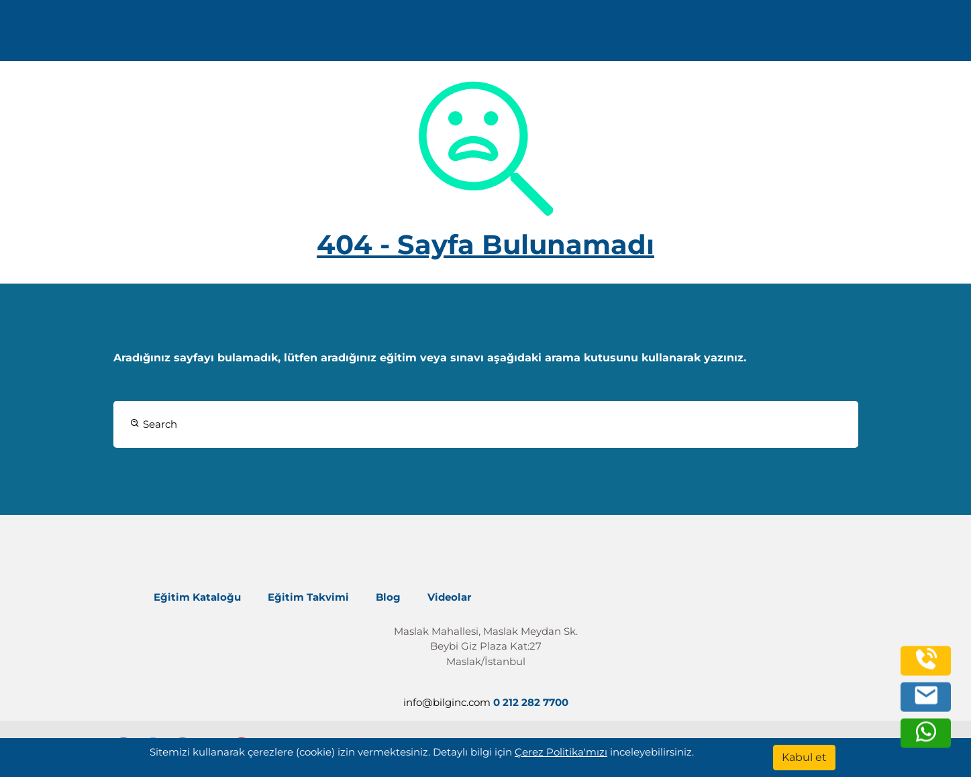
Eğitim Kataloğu (197, 597)
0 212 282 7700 (244, 35)
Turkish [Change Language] (857, 35)
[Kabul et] (804, 757)
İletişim (747, 35)
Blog (388, 597)
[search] (917, 35)
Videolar (449, 597)
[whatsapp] (926, 739)
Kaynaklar (672, 35)
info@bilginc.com (352, 35)
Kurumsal (583, 35)
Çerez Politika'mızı (561, 751)
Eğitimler (496, 35)
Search (153, 424)
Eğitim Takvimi (308, 597)
